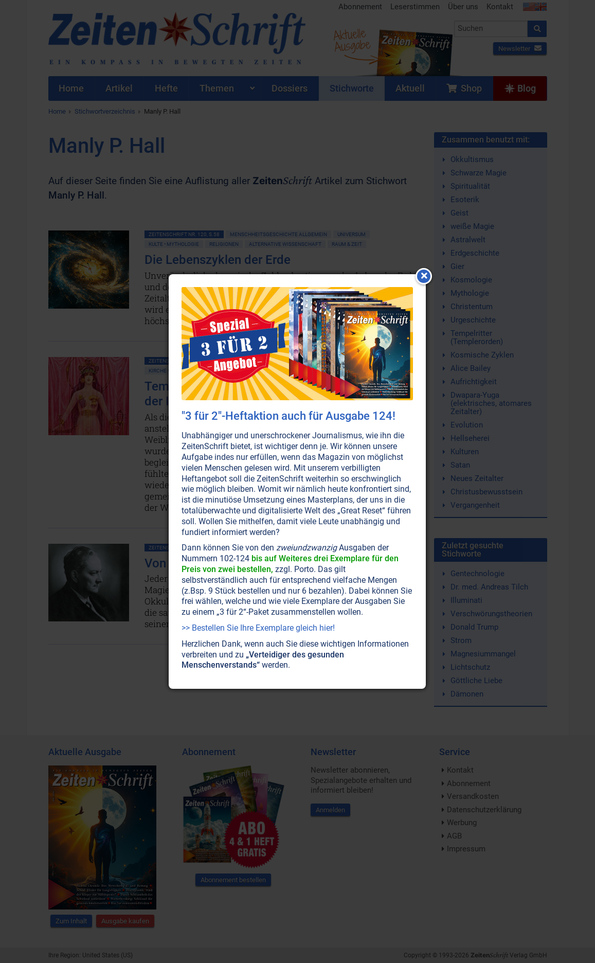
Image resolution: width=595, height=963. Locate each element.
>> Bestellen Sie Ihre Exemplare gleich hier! (258, 628)
